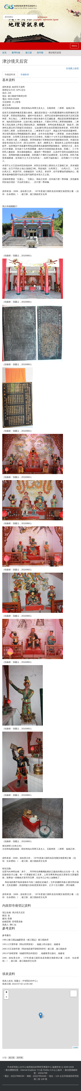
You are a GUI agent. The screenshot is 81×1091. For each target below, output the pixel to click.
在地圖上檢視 (72, 68)
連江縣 (28, 52)
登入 (76, 13)
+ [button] (6, 992)
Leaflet (75, 1047)
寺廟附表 (24, 74)
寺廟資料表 (10, 74)
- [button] (6, 997)
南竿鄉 (40, 52)
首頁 (4, 52)
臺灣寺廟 (16, 52)
